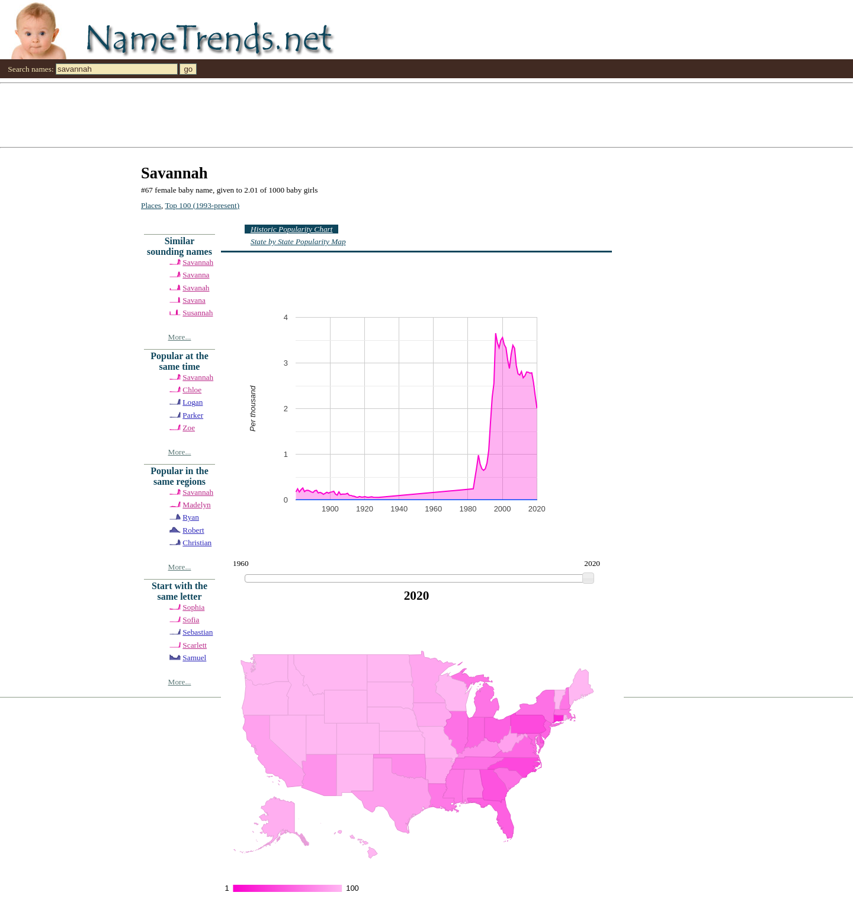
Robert (193, 530)
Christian (196, 542)
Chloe (191, 389)
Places (151, 205)
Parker (192, 415)
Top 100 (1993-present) (202, 205)
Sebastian (197, 632)
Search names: (30, 69)
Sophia (193, 607)
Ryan (190, 517)
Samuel (194, 657)
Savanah (195, 287)
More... (179, 336)
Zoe (188, 427)
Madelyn (196, 504)
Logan (192, 402)
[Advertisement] (355, 114)
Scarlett (194, 645)
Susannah (197, 312)
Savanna (195, 274)
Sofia (190, 619)
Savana (194, 300)
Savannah (197, 262)
